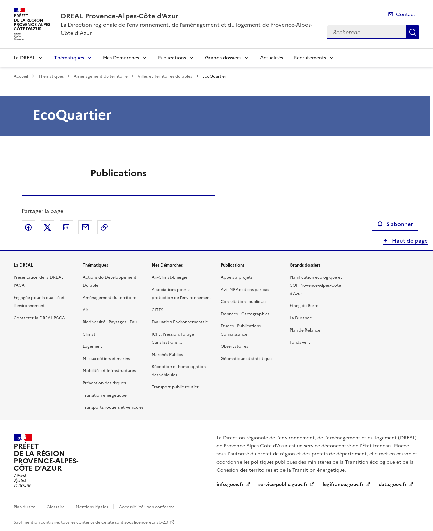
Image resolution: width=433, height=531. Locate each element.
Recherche (412, 32)
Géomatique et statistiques (247, 359)
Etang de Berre (304, 306)
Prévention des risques (104, 383)
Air (85, 310)
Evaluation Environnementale (180, 322)
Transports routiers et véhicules (113, 407)
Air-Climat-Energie (169, 277)
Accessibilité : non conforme (147, 507)
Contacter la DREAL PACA (39, 318)
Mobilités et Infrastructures (109, 371)
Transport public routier (175, 387)
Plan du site (25, 507)
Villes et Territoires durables (165, 76)
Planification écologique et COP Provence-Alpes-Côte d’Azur (316, 285)
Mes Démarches (121, 57)
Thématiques (69, 57)
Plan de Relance (305, 330)
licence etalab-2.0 (151, 522)
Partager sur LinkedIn (66, 227)
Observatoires (234, 346)
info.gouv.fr (230, 484)
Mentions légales (92, 507)
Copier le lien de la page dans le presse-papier (104, 227)
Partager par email (85, 227)
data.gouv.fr (393, 484)
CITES (157, 310)
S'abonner (395, 224)
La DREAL (24, 57)
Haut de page (409, 241)
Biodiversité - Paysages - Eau (110, 322)
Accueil (21, 76)
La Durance (301, 318)
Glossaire (56, 507)
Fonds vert (300, 342)
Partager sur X (47, 227)
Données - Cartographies (245, 314)
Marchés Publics (167, 355)
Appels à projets (236, 277)
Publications (172, 57)
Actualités (271, 57)
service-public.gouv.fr (283, 484)
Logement (92, 346)
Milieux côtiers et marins (106, 359)
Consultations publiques (244, 302)
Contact (405, 14)
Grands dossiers (223, 57)
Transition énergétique (105, 395)
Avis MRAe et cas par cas (245, 289)
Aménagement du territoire (101, 76)
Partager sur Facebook (28, 227)
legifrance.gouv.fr (343, 484)
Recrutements (310, 57)
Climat (89, 334)
